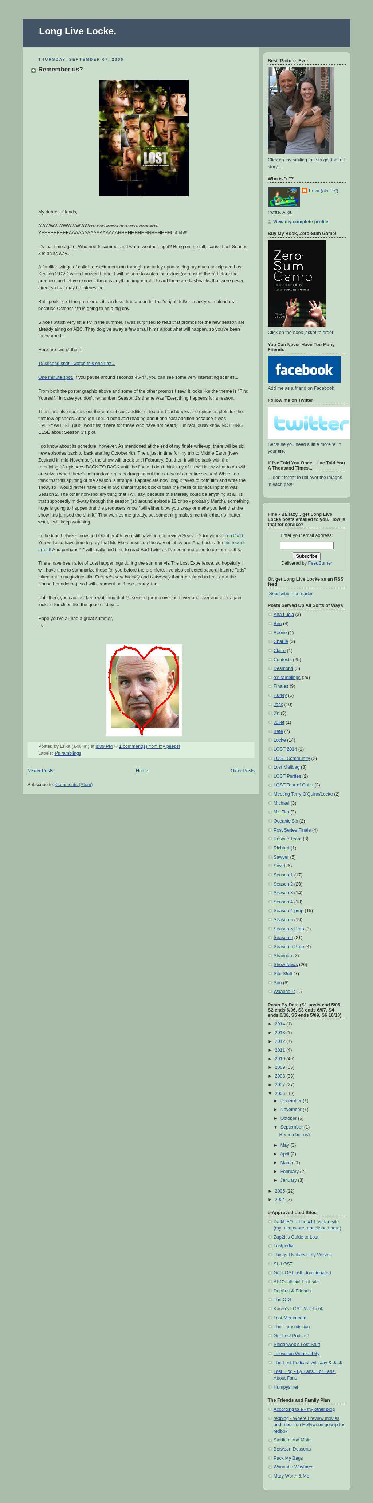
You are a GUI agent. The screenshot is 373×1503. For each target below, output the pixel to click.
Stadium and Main (292, 1440)
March (287, 1162)
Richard (281, 848)
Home (142, 770)
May (285, 1145)
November (291, 1109)
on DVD (235, 535)
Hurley (280, 695)
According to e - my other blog (304, 1409)
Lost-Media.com (290, 1317)
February (290, 1171)
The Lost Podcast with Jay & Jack (308, 1362)
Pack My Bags (288, 1458)
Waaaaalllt (284, 991)
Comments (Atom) (74, 784)
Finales (281, 686)
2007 (281, 1084)
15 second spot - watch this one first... (76, 363)
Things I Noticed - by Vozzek (303, 1254)
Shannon (283, 955)
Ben (278, 623)
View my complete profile (300, 221)
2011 (281, 1050)
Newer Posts (40, 770)
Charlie (281, 641)
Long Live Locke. (77, 30)
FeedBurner (320, 563)
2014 (281, 1024)
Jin (276, 713)
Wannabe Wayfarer (293, 1466)
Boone (280, 632)
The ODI (282, 1299)
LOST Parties (287, 776)
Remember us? (60, 69)
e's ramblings (67, 753)
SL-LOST (283, 1264)
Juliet (279, 722)
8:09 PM (104, 746)
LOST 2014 (285, 749)
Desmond (283, 668)
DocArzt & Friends (292, 1291)
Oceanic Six (286, 821)
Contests (283, 659)
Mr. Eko (281, 812)
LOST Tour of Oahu (293, 785)
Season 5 (283, 919)
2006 (281, 1093)
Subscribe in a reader (291, 593)
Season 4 (283, 901)
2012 (281, 1041)
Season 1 (283, 875)
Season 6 (283, 937)
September (292, 1127)
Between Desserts (292, 1449)
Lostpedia (284, 1245)
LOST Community (292, 758)
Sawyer (281, 857)
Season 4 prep (288, 910)
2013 (281, 1032)
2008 (281, 1076)
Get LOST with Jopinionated (302, 1272)
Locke (280, 740)
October (289, 1118)
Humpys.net (286, 1387)
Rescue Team (288, 838)
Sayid (279, 865)
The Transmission (292, 1326)
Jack (278, 704)
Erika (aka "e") (323, 190)
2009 (281, 1067)
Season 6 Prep (289, 946)
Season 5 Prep (289, 928)
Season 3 (283, 892)
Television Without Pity (296, 1353)
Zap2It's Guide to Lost (296, 1237)
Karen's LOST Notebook (298, 1308)
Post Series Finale (292, 830)
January (289, 1180)
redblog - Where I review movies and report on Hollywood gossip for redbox (309, 1425)
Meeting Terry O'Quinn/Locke (303, 794)
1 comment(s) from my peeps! (149, 746)
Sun (278, 982)
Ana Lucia (284, 614)
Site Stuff (283, 973)
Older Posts (243, 770)
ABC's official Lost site (296, 1281)
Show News (286, 964)
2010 (281, 1058)
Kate (278, 731)
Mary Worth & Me (291, 1476)
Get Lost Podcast (291, 1335)
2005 (281, 1191)
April (285, 1154)
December (291, 1100)
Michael (281, 803)
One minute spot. (55, 377)
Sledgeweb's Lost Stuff (297, 1344)
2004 (281, 1199)
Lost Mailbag (287, 767)
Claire (280, 650)
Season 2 (283, 884)
